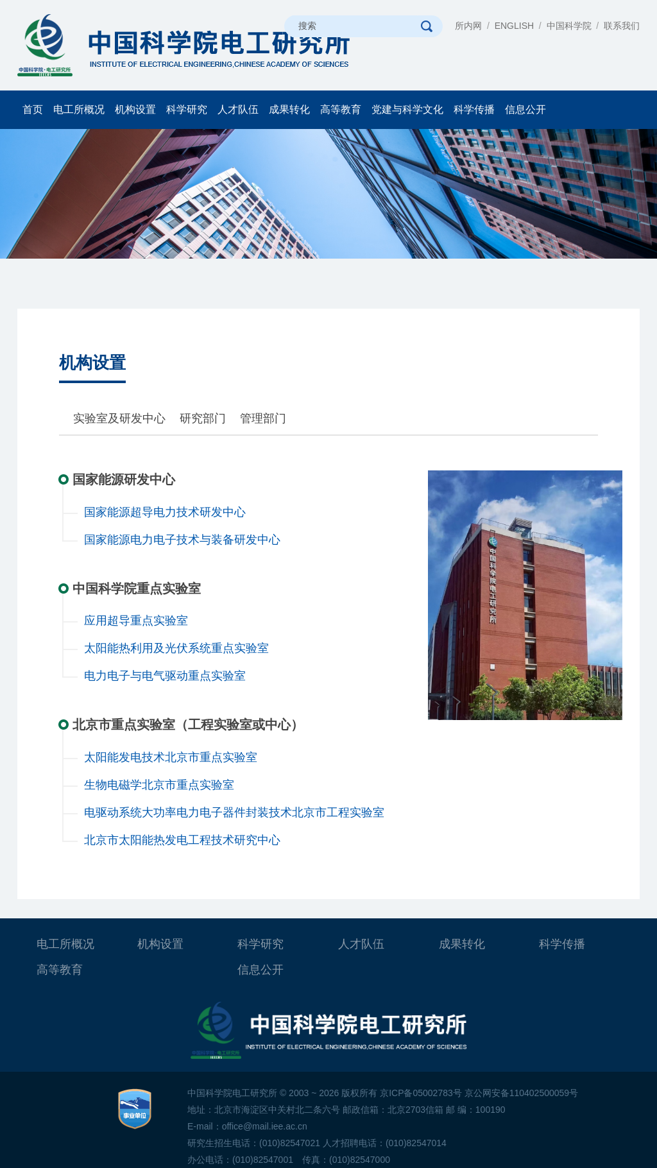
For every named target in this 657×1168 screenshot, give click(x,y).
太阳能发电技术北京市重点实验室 (170, 757)
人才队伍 (238, 109)
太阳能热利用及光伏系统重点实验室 (176, 648)
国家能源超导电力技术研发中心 (165, 512)
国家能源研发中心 (124, 479)
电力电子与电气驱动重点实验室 (165, 675)
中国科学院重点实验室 (137, 588)
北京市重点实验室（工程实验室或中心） (188, 724)
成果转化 (289, 109)
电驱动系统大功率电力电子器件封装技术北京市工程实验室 (234, 812)
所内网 (468, 26)
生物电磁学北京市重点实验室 (159, 784)
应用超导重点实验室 (136, 620)
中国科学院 (569, 26)
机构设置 (135, 109)
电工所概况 (79, 109)
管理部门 (263, 418)
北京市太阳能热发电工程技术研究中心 (182, 840)
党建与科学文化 (407, 109)
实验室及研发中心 (119, 418)
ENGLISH (514, 26)
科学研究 (186, 109)
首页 (32, 109)
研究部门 (203, 418)
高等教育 (340, 109)
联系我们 (622, 26)
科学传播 (474, 109)
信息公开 (525, 109)
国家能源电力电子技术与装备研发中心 (182, 539)
